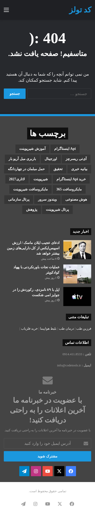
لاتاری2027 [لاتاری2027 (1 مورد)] (17, 179)
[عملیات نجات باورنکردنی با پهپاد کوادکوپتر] (77, 273)
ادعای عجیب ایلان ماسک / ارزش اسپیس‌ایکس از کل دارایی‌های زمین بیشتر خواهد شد (33, 248)
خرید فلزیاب (29, 328)
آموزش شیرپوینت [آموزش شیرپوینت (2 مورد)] (32, 149)
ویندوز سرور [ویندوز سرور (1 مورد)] (47, 199)
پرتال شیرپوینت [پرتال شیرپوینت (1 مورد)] (57, 209)
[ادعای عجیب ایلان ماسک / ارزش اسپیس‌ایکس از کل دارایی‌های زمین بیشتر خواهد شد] (77, 249)
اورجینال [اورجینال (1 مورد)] (51, 159)
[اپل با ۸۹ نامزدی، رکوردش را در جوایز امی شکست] (77, 296)
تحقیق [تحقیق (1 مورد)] (58, 169)
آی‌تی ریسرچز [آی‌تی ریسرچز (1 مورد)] (76, 159)
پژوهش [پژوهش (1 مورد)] (31, 209)
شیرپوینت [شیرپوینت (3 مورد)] (40, 179)
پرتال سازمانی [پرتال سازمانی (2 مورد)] (19, 199)
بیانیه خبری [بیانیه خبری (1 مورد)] (79, 169)
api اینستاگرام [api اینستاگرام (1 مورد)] (65, 149)
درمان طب (66, 328)
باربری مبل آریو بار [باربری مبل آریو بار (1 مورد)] (22, 159)
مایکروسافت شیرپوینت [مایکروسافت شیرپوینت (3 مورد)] (30, 189)
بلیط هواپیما (48, 328)
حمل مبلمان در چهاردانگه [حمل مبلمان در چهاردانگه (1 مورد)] (26, 169)
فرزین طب (83, 328)
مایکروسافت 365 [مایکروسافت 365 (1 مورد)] (69, 189)
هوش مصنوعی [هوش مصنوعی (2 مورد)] (76, 199)
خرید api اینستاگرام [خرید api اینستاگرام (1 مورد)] (71, 179)
